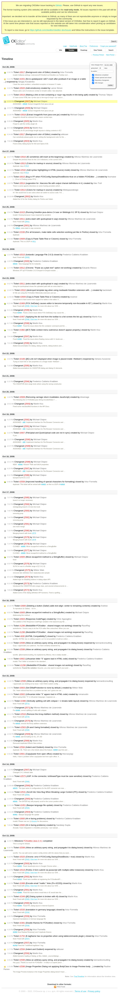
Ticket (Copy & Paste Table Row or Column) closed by (44, 239)
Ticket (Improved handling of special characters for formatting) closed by (52, 481)
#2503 (17, 737)
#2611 (17, 228)
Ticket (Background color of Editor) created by (37, 134)
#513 (27, 166)
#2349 (19, 906)
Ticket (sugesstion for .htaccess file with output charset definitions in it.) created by (54, 183)
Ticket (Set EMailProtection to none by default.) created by (45, 688)
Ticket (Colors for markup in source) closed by (48, 163)
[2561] (27, 886)
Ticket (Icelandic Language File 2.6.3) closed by (47, 254)
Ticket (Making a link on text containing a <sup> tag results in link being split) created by (59, 95)
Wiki (60, 50)
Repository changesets (100, 80)
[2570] (27, 717)
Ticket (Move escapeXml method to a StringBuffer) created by (48, 612)
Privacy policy (94, 991)
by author (102, 71)
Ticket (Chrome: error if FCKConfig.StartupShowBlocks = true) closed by (51, 857)
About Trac (83, 46)
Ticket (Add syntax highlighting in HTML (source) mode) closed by (57, 170)
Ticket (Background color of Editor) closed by (40, 72)
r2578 (34, 540)
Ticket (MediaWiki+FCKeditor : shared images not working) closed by (48, 625)
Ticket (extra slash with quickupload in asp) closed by (51, 219)
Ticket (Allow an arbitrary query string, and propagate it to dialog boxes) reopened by (59, 643)
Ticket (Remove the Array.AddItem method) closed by (52, 714)
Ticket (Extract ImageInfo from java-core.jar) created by (45, 114)
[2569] (27, 730)
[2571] (27, 704)
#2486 (17, 710)
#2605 (23, 546)
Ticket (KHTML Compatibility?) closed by (44, 636)
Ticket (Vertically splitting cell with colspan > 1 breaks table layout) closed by (62, 701)
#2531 (15, 801)
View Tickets (98, 50)
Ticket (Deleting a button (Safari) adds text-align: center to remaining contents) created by (57, 606)
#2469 (19, 313)
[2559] (27, 912)
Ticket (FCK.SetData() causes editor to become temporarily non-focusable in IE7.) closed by (59, 303)
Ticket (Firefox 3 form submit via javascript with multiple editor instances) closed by (55, 870)
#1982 (19, 339)
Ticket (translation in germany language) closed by (42, 909)
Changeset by (27, 101)
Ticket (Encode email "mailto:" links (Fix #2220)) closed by (44, 883)
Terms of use (80, 991)
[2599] (27, 306)
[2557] (27, 939)
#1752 (15, 945)
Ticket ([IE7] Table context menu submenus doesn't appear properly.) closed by (53, 330)
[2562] (27, 873)
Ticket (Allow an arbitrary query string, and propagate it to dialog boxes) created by (58, 960)
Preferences (94, 46)
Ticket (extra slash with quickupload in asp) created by (51, 283)
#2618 (25, 104)
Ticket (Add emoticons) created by (34, 88)
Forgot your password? (108, 46)
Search (110, 50)
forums (33, 821)
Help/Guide (73, 46)
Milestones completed (100, 75)
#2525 (19, 866)
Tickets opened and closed (101, 78)
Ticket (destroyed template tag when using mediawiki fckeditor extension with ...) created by (59, 290)
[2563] (27, 859)
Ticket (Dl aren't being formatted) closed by (47, 727)
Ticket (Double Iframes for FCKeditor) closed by (41, 923)
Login (65, 46)
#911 (34, 241)
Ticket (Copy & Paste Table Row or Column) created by (42, 297)
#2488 (19, 892)
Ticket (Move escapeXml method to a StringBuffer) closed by (47, 557)
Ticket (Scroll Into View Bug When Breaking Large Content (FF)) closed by (59, 792)
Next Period (110, 55)
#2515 (15, 264)
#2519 (19, 879)
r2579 (34, 533)
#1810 (43, 484)
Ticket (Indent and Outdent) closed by (36, 747)
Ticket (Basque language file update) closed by (47, 805)
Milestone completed (29, 841)
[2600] (27, 257)
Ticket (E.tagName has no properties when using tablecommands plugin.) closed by (57, 936)
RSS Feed (61, 987)
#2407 (19, 326)
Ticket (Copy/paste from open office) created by (40, 754)
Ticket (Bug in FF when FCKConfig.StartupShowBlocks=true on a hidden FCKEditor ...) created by (61, 177)
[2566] (27, 781)
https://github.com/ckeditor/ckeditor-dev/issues (50, 30)
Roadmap (84, 50)
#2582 (20, 464)
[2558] (27, 925)
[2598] (27, 319)
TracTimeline (79, 976)
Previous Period (98, 55)
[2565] (27, 795)
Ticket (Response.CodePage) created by (39, 619)
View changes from (103, 65)
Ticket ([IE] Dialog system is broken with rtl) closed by (42, 896)
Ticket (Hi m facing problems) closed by (44, 818)
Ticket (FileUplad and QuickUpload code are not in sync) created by (50, 433)
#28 (24, 422)
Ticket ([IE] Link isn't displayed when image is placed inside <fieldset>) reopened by (58, 359)
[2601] (27, 222)
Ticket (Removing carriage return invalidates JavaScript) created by (48, 397)
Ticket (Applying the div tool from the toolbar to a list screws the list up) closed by (54, 316)
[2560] (27, 899)
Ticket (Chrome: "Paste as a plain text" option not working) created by (52, 268)
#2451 (15, 815)
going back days (99, 68)
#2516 (17, 723)
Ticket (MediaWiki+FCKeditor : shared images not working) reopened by (50, 632)
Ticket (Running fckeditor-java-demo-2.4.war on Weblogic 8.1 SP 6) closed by (55, 212)
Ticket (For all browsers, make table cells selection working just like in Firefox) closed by (59, 232)
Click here (33, 306)
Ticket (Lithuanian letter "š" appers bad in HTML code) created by (47, 694)
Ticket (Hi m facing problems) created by (38, 825)
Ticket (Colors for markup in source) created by (42, 190)
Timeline (71, 50)
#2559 (55, 750)
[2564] (27, 808)
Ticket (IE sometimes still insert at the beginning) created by (54, 157)
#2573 (15, 788)
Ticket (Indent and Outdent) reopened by (35, 949)
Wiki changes (97, 83)
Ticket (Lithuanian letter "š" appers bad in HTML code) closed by (55, 659)
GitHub (58, 5)
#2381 (15, 932)
